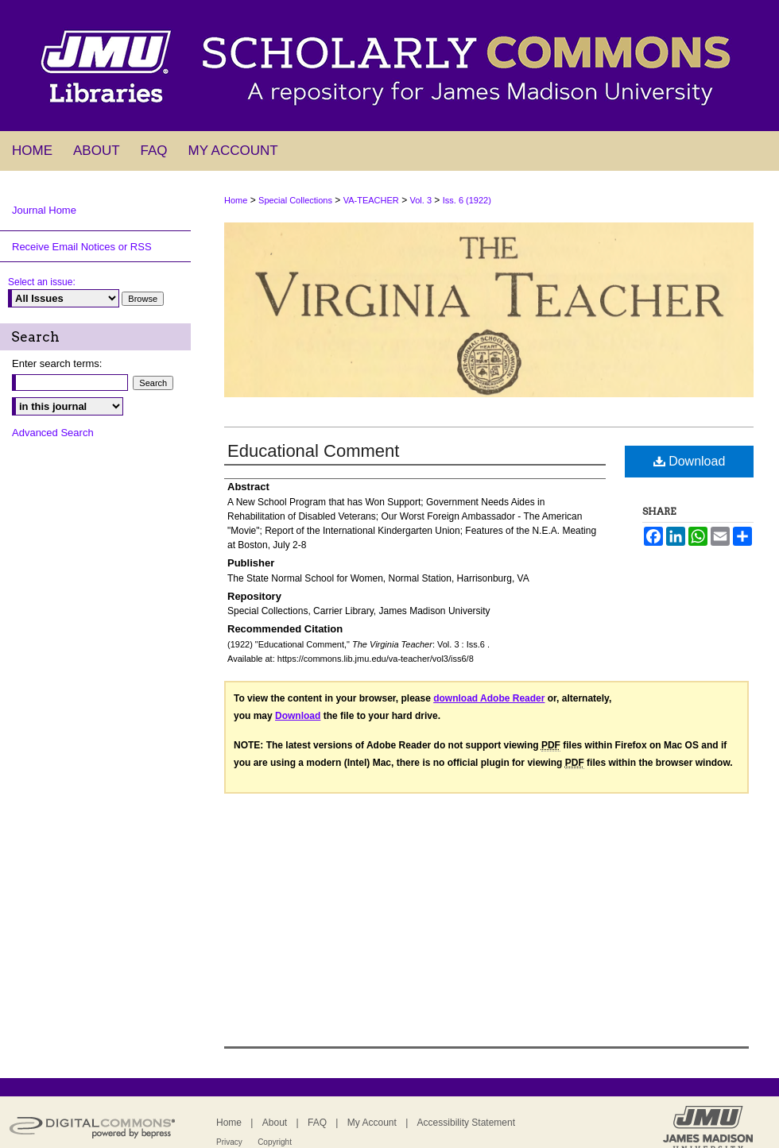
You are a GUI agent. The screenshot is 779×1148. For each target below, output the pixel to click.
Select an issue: (42, 282)
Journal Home (44, 210)
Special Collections (295, 200)
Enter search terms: (57, 363)
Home (235, 200)
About (274, 1122)
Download (689, 461)
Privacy (229, 1142)
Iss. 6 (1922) (467, 200)
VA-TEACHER (371, 200)
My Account (372, 1122)
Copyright (275, 1142)
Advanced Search (53, 433)
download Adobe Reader (489, 698)
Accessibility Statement (466, 1122)
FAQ (317, 1122)
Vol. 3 (420, 200)
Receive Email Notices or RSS (82, 247)
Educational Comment (313, 451)
